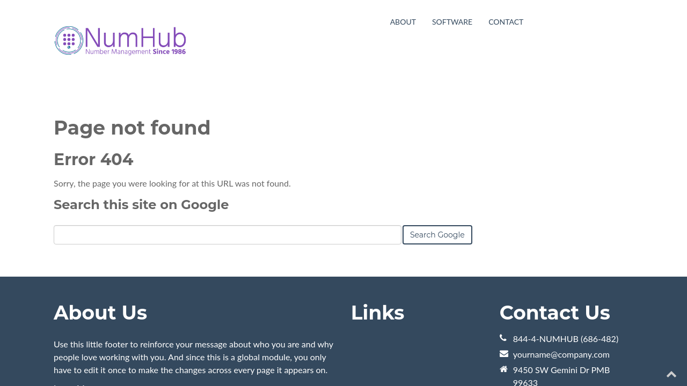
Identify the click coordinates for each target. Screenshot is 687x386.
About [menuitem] (403, 21)
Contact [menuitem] (505, 21)
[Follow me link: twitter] (629, 358)
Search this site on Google (141, 123)
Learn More (75, 307)
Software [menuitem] (452, 21)
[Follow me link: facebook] (650, 358)
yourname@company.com (561, 273)
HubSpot (174, 358)
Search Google (437, 154)
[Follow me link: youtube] (609, 358)
